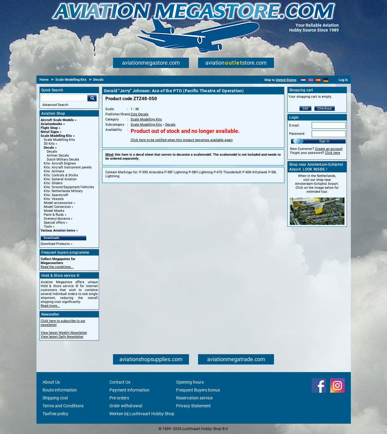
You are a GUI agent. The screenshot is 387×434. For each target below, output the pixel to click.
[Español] (318, 80)
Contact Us (119, 382)
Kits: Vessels (54, 199)
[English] (311, 80)
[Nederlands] (303, 80)
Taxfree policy (55, 413)
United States (286, 80)
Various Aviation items (58, 230)
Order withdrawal (125, 405)
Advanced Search (55, 105)
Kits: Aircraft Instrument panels (68, 167)
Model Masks (54, 211)
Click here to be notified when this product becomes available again (182, 140)
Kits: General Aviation (60, 179)
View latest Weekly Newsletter (64, 333)
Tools (48, 227)
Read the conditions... (57, 267)
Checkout (324, 108)
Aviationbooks (51, 124)
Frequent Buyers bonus (198, 390)
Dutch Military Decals (63, 159)
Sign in (324, 141)
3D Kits (49, 144)
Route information (60, 390)
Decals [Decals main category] (52, 152)
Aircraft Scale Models (57, 120)
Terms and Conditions (63, 405)
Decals (49, 148)
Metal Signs (50, 132)
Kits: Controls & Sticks (61, 175)
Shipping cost (55, 397)
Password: (297, 134)
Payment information (129, 390)
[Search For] (64, 98)
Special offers (54, 223)
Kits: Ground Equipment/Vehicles (69, 187)
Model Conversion (57, 207)
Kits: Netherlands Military (63, 191)
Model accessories (58, 203)
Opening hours (190, 382)
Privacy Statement (193, 405)
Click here (332, 153)
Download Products (55, 244)
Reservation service (194, 397)
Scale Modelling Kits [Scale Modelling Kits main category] (59, 140)
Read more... (50, 306)
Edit (305, 108)
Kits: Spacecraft (56, 195)
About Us (51, 382)
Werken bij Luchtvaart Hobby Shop (141, 413)
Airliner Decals (58, 156)
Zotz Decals (140, 114)
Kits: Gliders (53, 183)
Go (92, 98)
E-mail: (294, 125)
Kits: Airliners (54, 171)
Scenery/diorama (57, 219)
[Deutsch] (326, 80)
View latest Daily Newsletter (62, 337)
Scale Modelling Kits (56, 136)
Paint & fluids (54, 215)
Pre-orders (119, 397)
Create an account (329, 149)
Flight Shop (49, 128)
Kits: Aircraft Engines (60, 163)
